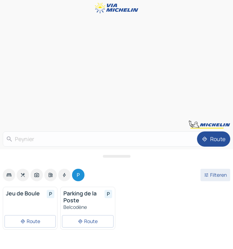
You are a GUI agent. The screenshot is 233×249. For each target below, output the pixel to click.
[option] (9, 175)
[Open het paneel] (116, 156)
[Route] (213, 139)
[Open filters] (215, 175)
